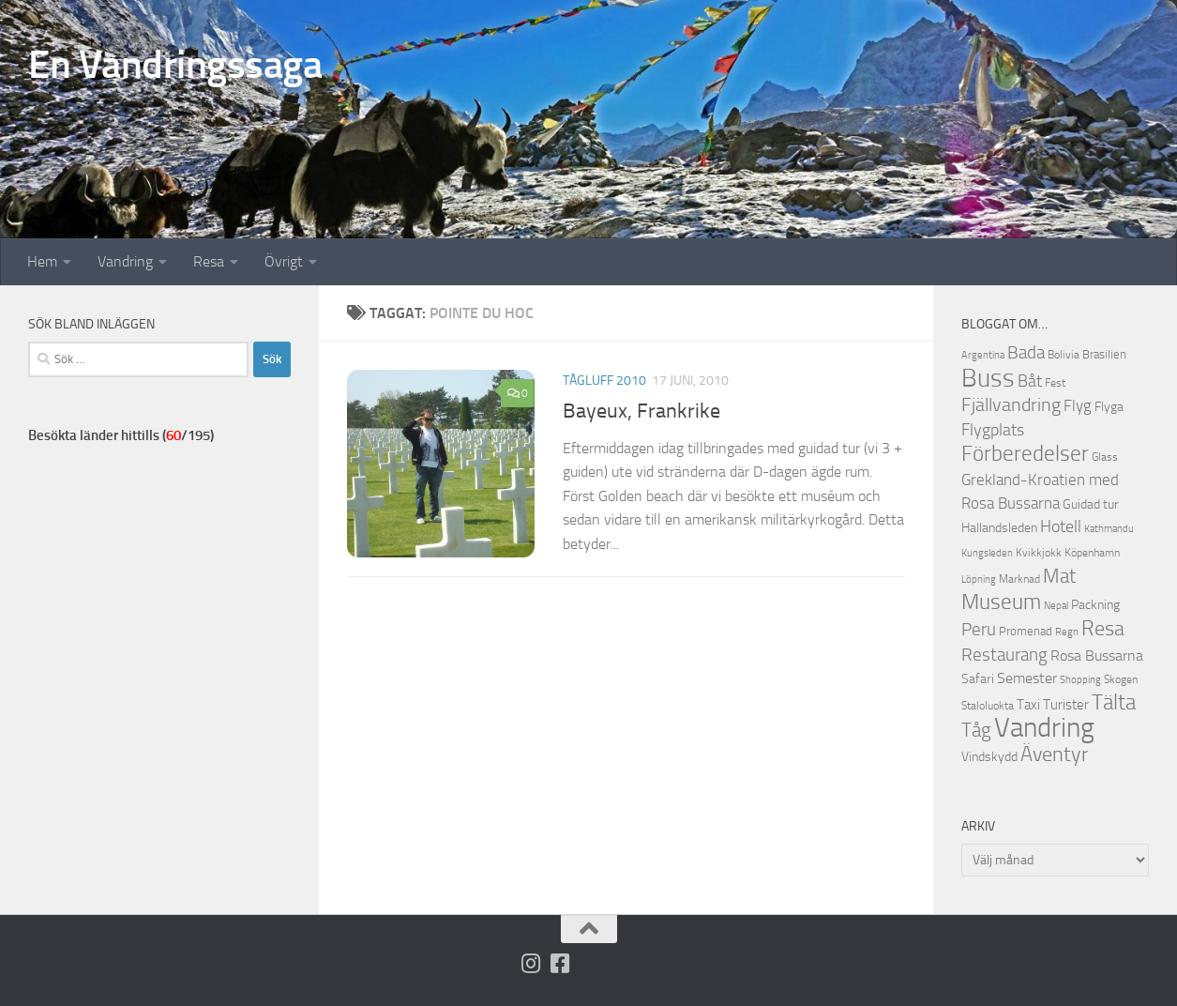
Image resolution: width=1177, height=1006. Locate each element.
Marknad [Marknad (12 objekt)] (1019, 579)
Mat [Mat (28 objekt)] (1059, 576)
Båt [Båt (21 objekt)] (1030, 381)
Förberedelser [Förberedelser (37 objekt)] (1025, 453)
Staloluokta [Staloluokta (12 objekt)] (987, 705)
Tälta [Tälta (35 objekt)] (1114, 702)
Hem (42, 261)
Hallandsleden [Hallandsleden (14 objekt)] (999, 528)
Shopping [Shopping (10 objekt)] (1080, 680)
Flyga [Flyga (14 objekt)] (1109, 407)
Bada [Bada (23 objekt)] (1026, 353)
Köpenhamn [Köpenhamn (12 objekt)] (1092, 552)
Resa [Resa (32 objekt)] (1102, 629)
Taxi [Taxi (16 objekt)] (1028, 704)
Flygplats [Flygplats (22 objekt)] (992, 429)
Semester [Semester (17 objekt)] (1027, 678)
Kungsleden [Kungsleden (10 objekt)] (987, 553)
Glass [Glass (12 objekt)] (1105, 457)
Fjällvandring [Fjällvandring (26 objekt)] (1011, 405)
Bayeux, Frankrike (641, 411)
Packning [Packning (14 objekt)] (1095, 605)
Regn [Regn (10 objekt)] (1067, 632)
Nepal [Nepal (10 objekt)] (1056, 606)
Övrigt (283, 261)
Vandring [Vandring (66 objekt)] (1044, 727)
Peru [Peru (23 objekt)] (978, 629)
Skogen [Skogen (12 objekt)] (1121, 679)
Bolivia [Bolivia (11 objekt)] (1063, 354)
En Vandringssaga (175, 64)
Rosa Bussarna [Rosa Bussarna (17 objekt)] (1096, 655)
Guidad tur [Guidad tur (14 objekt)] (1091, 504)
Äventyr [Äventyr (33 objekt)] (1054, 754)
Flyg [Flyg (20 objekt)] (1078, 405)
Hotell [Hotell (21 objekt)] (1060, 527)
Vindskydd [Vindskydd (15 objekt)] (989, 757)
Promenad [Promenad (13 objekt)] (1025, 631)
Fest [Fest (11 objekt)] (1055, 382)
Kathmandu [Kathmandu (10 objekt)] (1109, 529)
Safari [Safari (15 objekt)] (977, 679)
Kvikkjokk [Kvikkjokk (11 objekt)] (1039, 552)
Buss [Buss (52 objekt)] (988, 378)
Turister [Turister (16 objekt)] (1066, 704)
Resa (208, 261)
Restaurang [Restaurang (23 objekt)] (1004, 655)
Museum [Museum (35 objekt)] (1001, 602)
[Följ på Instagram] (530, 963)
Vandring (125, 261)
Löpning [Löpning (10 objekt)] (978, 579)
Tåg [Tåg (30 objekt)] (976, 729)
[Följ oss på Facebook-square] (559, 963)
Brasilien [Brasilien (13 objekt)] (1104, 354)
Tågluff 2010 (604, 381)
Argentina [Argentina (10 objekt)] (982, 355)
